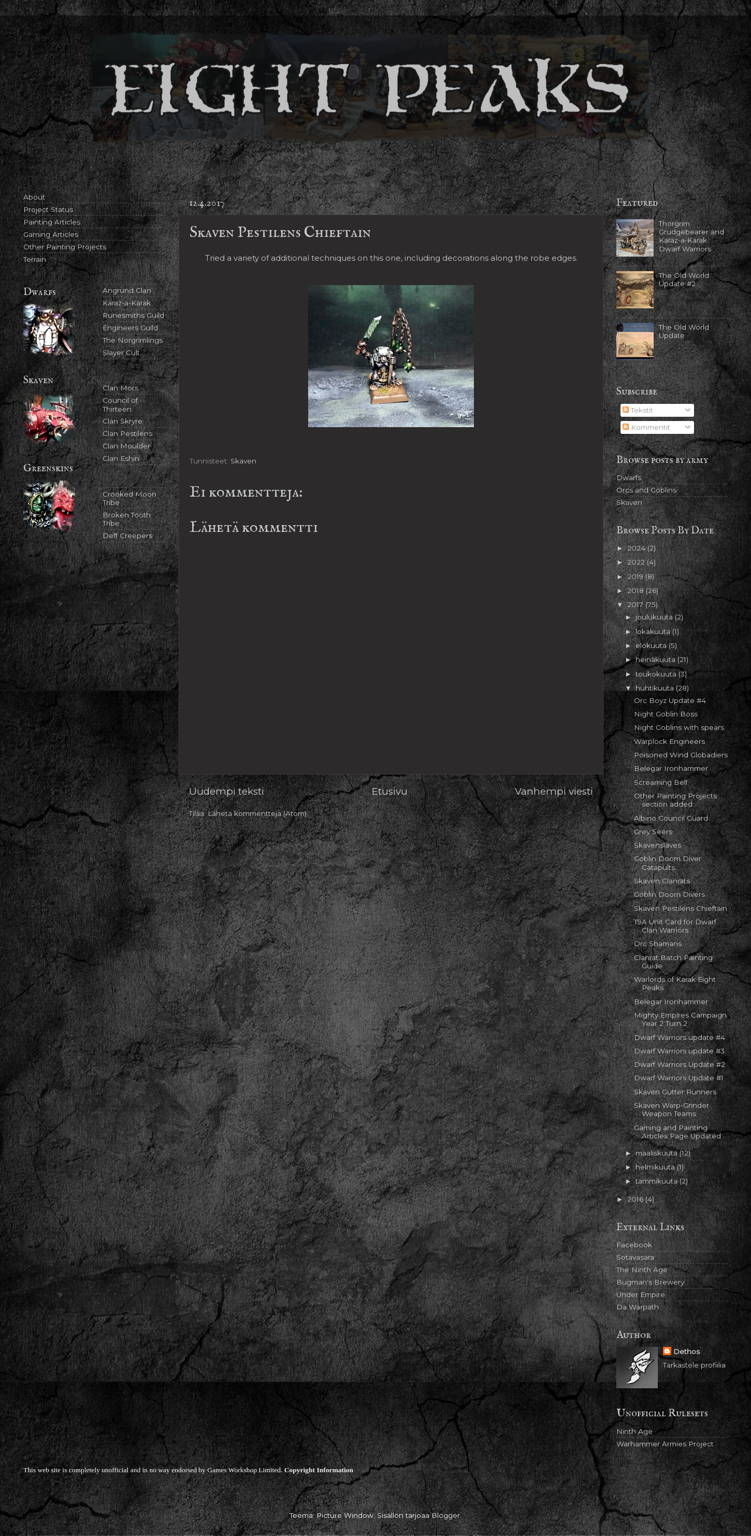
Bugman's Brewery (650, 1282)
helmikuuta (656, 1167)
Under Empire (640, 1294)
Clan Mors (120, 388)
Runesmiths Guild (133, 315)
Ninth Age (634, 1431)
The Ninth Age (642, 1269)
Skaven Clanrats (662, 881)
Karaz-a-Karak (127, 303)
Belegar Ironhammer (671, 768)
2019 (636, 576)
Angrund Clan (127, 290)
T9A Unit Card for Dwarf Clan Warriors (675, 926)
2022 (637, 562)
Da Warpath (637, 1307)
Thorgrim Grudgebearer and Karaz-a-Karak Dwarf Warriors (691, 236)
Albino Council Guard (671, 818)
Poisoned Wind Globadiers (681, 755)
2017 (636, 604)
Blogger (445, 1515)
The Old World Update (684, 331)
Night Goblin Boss (666, 714)
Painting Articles (51, 222)
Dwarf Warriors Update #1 (679, 1078)
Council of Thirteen (120, 404)
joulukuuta (655, 617)
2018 (636, 590)
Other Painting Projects (64, 247)
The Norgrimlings (133, 340)
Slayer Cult (121, 352)
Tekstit (638, 410)
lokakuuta (654, 631)
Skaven (243, 461)
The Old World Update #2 (684, 279)
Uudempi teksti (226, 791)
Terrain (34, 259)
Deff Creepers (127, 535)
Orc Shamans (658, 943)
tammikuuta (658, 1181)
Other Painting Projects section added (675, 800)
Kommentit (646, 427)
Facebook (634, 1245)
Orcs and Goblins (646, 490)
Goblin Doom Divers (669, 894)
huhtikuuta (656, 688)
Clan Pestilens (127, 433)
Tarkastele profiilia (694, 1365)
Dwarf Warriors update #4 (679, 1037)
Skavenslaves (657, 845)
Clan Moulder (126, 446)
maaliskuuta (658, 1153)
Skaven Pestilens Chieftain (680, 908)
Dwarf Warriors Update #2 (679, 1064)
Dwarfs (628, 477)
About (34, 197)
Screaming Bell (660, 782)
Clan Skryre (122, 421)
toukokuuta (657, 674)
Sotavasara (635, 1257)
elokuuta (652, 645)
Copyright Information (318, 1470)
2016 (636, 1199)
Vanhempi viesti (554, 791)
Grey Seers (653, 831)
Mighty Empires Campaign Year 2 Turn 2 (680, 1019)
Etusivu (390, 791)
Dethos (686, 1351)
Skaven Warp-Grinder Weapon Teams (671, 1109)
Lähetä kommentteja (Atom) (257, 813)
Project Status (48, 209)
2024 (637, 548)
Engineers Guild (130, 327)
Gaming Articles (50, 234)
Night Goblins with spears (679, 727)
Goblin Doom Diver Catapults (667, 862)
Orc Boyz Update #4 (670, 700)
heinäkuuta (656, 659)
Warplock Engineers (669, 741)
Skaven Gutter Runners (675, 1092)
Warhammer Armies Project (665, 1444)
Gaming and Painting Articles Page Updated (677, 1131)
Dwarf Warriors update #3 (679, 1051)
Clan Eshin (121, 458)
